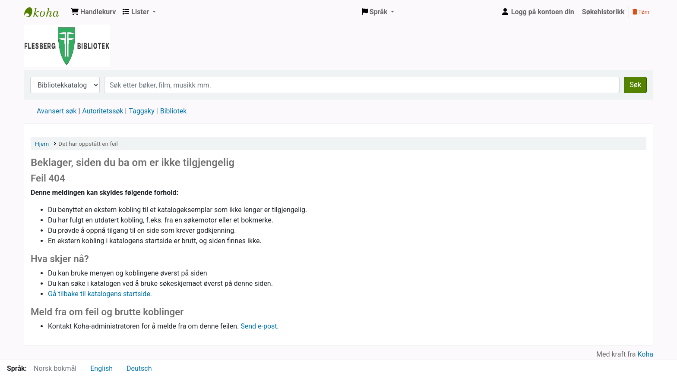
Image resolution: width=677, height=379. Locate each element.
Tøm (641, 12)
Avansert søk (56, 111)
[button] (93, 12)
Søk (635, 85)
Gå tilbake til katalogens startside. (100, 294)
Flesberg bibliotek (45, 12)
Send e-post (258, 326)
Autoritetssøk (102, 111)
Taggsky (142, 111)
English (101, 368)
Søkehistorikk (603, 12)
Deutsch (139, 368)
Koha (645, 354)
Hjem (42, 143)
